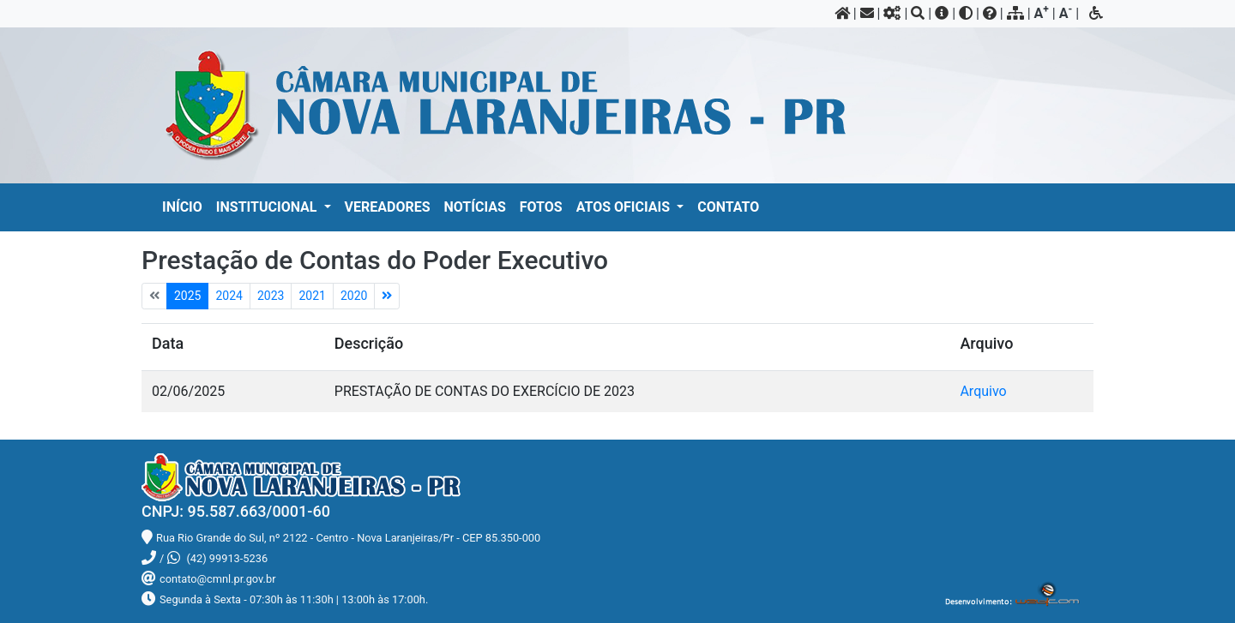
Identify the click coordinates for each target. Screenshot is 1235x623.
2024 (228, 296)
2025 (187, 296)
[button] (273, 207)
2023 (270, 296)
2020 (353, 296)
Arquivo (983, 391)
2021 (311, 296)
